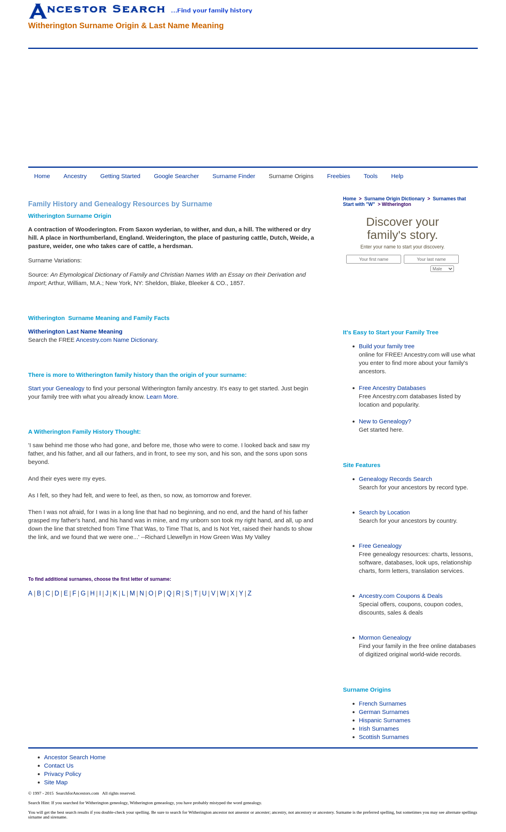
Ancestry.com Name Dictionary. (117, 339)
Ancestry (75, 176)
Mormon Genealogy (385, 637)
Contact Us (59, 765)
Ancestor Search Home (75, 757)
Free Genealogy (380, 545)
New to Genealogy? (385, 421)
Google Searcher (176, 176)
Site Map (56, 782)
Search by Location (384, 512)
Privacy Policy (62, 773)
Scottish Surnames (384, 736)
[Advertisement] (253, 107)
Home (42, 176)
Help (397, 176)
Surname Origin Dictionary (394, 199)
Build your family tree (387, 346)
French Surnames (382, 703)
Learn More (161, 396)
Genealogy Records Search (395, 478)
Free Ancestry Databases (392, 387)
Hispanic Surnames (385, 720)
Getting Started (120, 176)
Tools (371, 176)
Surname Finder (234, 176)
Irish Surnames (379, 728)
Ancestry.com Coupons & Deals (401, 595)
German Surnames (384, 711)
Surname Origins (291, 176)
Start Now (403, 284)
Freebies (338, 176)
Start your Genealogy (56, 388)
